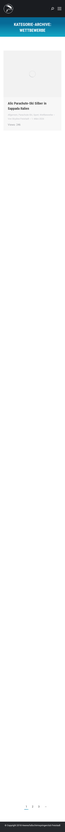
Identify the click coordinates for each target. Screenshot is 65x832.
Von (18, 118)
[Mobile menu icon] (59, 9)
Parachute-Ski (25, 115)
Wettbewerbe (46, 115)
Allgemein (13, 115)
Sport (36, 115)
